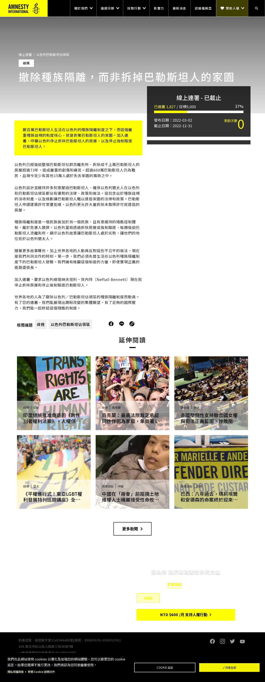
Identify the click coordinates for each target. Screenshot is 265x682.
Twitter (232, 642)
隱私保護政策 (16, 672)
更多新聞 (130, 529)
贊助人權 (233, 8)
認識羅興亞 (203, 8)
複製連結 (131, 323)
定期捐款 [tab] (174, 585)
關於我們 (81, 8)
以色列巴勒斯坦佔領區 (70, 324)
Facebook (212, 642)
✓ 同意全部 (229, 667)
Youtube (242, 642)
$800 (173, 598)
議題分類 (107, 8)
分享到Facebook (111, 323)
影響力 (159, 8)
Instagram (222, 642)
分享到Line (122, 323)
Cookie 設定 (165, 667)
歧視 (41, 324)
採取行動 (134, 8)
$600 (148, 598)
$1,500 (198, 598)
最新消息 (179, 8)
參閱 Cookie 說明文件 (43, 672)
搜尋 (256, 8)
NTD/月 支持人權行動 (183, 615)
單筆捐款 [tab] (196, 585)
